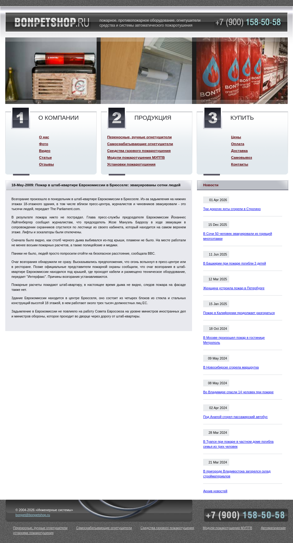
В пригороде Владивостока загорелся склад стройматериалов (236, 473)
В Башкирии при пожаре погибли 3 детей (234, 263)
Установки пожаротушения (131, 164)
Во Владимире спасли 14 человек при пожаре (238, 392)
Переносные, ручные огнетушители (139, 137)
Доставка (239, 151)
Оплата (237, 144)
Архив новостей (215, 491)
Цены (236, 137)
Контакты (239, 164)
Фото (43, 144)
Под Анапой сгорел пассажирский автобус (235, 417)
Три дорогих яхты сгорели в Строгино (232, 209)
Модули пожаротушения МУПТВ (136, 157)
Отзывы (46, 164)
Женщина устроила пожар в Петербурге (234, 288)
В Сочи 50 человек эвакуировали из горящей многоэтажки (237, 236)
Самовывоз (241, 157)
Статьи (45, 157)
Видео (44, 151)
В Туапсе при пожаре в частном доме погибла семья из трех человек (238, 444)
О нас (44, 137)
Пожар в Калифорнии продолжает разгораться (239, 313)
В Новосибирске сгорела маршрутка (231, 367)
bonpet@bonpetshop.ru (32, 515)
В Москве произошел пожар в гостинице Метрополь (234, 340)
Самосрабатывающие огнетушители (140, 144)
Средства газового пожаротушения (139, 151)
